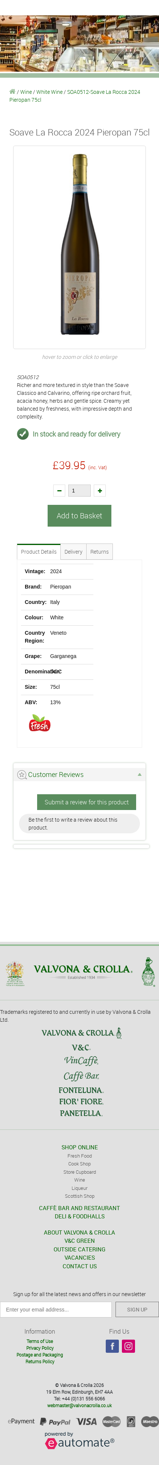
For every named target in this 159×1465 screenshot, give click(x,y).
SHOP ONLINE (80, 1147)
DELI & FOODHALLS (80, 1216)
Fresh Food (80, 1155)
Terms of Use (40, 1341)
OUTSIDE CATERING (79, 1249)
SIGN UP (137, 1309)
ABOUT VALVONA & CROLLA (79, 1232)
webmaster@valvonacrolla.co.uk (79, 1405)
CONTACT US (80, 1266)
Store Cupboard (79, 1171)
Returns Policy (40, 1361)
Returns (99, 551)
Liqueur (79, 1188)
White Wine (49, 91)
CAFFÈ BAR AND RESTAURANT (79, 1208)
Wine (26, 91)
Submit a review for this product (87, 802)
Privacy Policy (40, 1348)
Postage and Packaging (39, 1355)
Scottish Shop (79, 1195)
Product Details (39, 551)
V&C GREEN (79, 1240)
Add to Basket (79, 515)
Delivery (73, 551)
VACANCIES (79, 1257)
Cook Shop (79, 1163)
